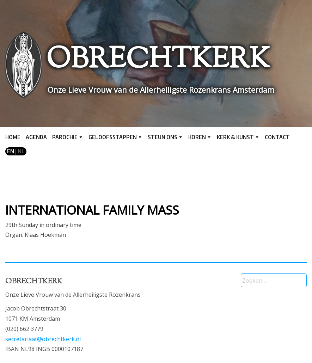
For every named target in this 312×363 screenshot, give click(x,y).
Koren (197, 137)
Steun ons (162, 137)
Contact (277, 137)
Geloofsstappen (112, 137)
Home (12, 137)
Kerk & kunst (235, 137)
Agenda (36, 137)
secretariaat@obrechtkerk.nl (43, 339)
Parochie (65, 137)
